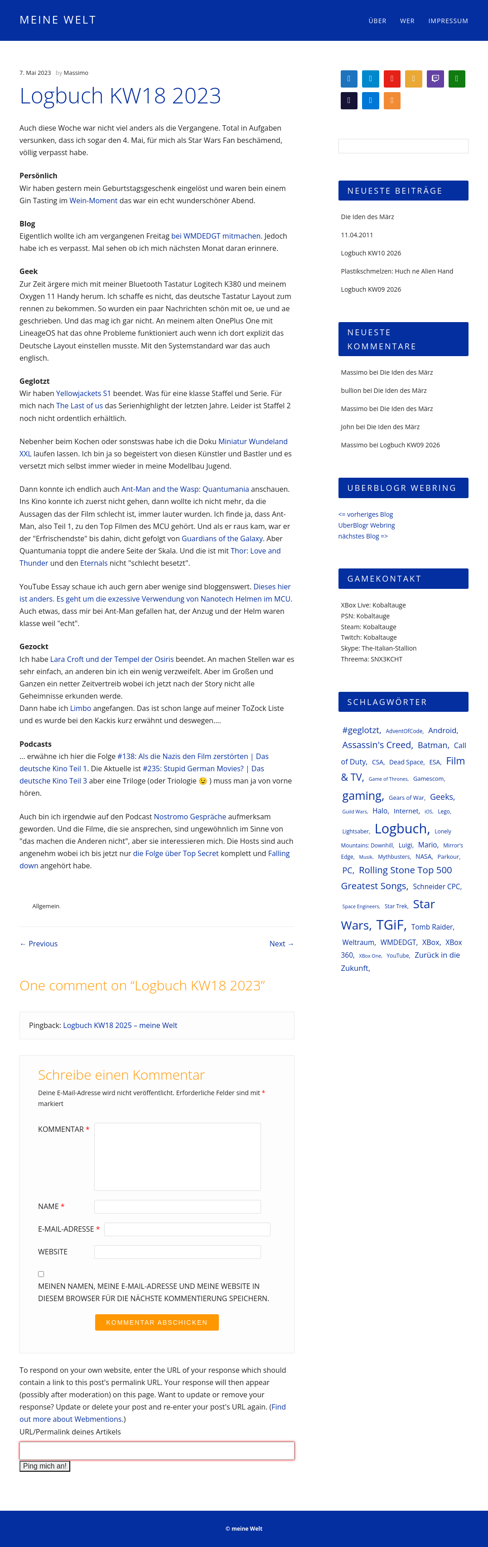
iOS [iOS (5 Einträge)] (428, 811)
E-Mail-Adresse (70, 1229)
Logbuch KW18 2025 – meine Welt (120, 1025)
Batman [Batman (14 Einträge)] (432, 744)
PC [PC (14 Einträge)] (348, 870)
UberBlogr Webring (366, 525)
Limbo (81, 708)
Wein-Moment (93, 201)
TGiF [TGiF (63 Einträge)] (390, 924)
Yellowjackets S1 (83, 393)
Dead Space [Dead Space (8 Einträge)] (406, 762)
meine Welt (58, 19)
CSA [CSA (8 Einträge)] (377, 762)
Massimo (76, 73)
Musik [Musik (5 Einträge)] (365, 857)
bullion (351, 390)
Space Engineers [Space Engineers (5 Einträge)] (361, 906)
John (347, 426)
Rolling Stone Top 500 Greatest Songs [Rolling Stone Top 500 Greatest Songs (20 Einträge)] (396, 877)
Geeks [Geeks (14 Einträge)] (441, 796)
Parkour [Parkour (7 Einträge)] (448, 856)
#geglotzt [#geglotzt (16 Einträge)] (361, 730)
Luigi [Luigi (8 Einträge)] (405, 845)
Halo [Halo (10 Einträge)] (379, 811)
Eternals (93, 563)
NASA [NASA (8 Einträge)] (423, 856)
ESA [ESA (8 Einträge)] (434, 762)
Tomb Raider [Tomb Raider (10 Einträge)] (432, 927)
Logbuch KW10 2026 (371, 253)
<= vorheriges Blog (365, 514)
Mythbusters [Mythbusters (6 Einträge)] (394, 856)
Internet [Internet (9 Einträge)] (406, 810)
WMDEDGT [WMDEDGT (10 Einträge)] (398, 942)
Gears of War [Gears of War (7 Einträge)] (406, 797)
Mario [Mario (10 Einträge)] (427, 845)
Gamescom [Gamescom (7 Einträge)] (428, 778)
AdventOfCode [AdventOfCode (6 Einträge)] (404, 730)
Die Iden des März (367, 216)
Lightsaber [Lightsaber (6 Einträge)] (356, 831)
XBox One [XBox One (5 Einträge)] (370, 956)
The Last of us (79, 406)
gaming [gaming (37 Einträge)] (362, 795)
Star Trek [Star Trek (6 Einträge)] (396, 906)
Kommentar (65, 1129)
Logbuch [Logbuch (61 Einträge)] (401, 828)
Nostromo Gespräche (190, 817)
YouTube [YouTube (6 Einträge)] (398, 955)
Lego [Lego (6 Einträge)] (444, 811)
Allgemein (45, 906)
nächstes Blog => (363, 536)
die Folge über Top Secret (176, 853)
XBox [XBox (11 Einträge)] (431, 942)
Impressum (448, 20)
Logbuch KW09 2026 (371, 289)
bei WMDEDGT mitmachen (216, 236)
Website (53, 1252)
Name (52, 1206)
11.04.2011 (357, 234)
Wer (407, 20)
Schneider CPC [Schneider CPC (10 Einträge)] (436, 886)
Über (377, 20)
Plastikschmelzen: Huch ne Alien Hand (397, 271)
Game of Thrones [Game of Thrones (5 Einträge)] (388, 779)
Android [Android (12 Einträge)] (442, 730)
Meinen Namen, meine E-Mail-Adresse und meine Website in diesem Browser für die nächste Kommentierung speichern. (153, 1292)
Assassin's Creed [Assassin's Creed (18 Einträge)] (377, 745)
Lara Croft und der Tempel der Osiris (112, 659)
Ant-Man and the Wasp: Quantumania (185, 489)
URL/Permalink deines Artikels (70, 1432)
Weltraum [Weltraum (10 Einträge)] (359, 942)
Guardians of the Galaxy (222, 538)
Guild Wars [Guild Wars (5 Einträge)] (355, 811)
